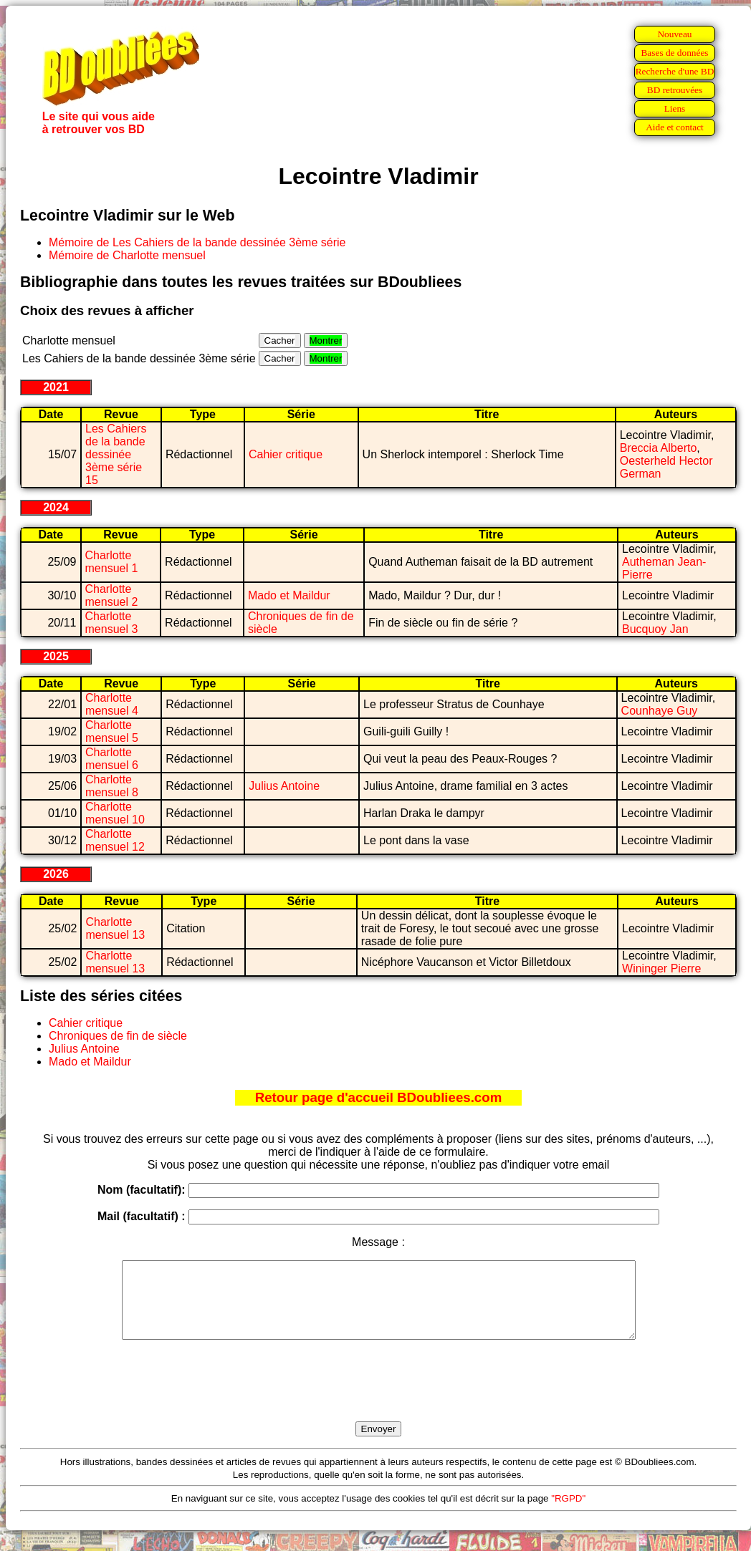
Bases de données (674, 52)
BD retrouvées (674, 89)
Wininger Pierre (661, 968)
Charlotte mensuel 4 (111, 704)
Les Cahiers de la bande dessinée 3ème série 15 (115, 454)
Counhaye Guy (659, 711)
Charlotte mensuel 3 (111, 622)
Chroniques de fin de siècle (118, 1036)
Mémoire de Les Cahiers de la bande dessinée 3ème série (197, 242)
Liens (675, 108)
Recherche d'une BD (675, 71)
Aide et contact (675, 127)
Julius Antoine (284, 786)
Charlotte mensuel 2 (111, 595)
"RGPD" (568, 1513)
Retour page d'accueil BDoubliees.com (378, 1097)
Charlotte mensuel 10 (115, 813)
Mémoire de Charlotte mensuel (127, 255)
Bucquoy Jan (655, 629)
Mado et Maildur (289, 595)
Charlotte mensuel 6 (111, 758)
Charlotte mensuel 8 (111, 785)
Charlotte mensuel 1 (111, 561)
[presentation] (378, 1397)
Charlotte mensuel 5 (111, 731)
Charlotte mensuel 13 (115, 928)
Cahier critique (285, 454)
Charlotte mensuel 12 (115, 840)
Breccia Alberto (658, 448)
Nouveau (674, 34)
